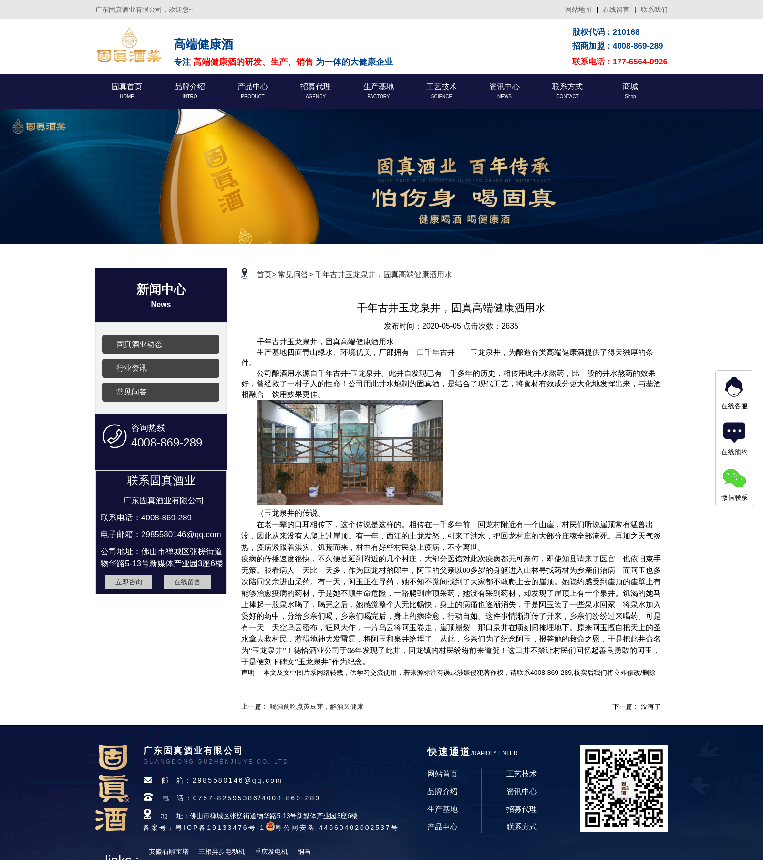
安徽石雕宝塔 (169, 851)
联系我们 (654, 9)
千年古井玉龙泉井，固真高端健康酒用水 (383, 274)
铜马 (304, 851)
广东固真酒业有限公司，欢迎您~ (144, 9)
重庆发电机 (271, 851)
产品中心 (442, 827)
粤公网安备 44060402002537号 (337, 827)
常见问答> (295, 274)
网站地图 (578, 9)
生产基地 (442, 809)
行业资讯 (131, 368)
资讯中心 (521, 791)
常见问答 (131, 392)
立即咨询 (128, 582)
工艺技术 (521, 774)
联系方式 (521, 827)
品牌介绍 (442, 791)
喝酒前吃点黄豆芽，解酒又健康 (316, 706)
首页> (266, 274)
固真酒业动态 (139, 344)
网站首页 (442, 774)
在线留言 (616, 9)
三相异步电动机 (221, 851)
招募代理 (521, 809)
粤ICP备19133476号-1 (220, 827)
